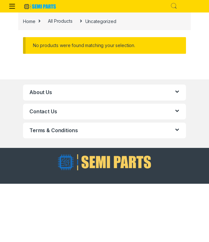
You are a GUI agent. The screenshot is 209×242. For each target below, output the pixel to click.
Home (29, 21)
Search (173, 6)
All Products (60, 21)
